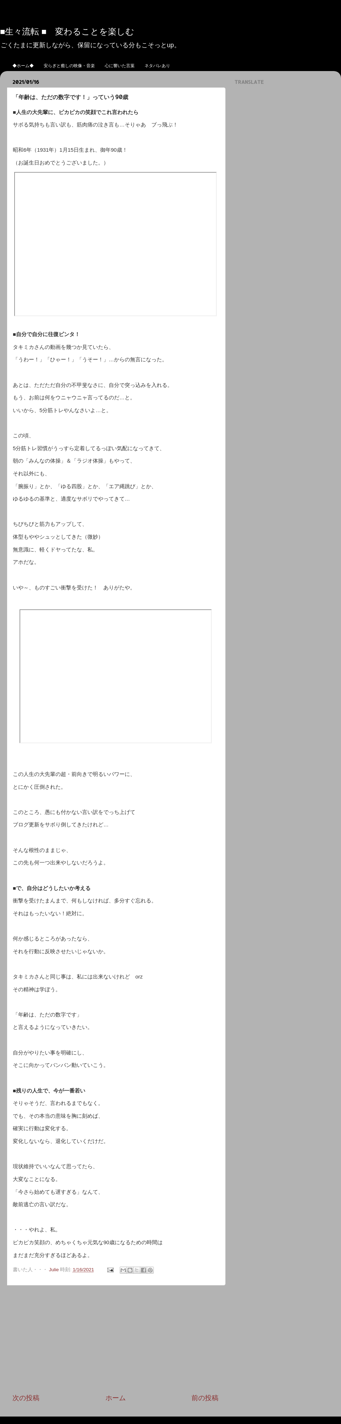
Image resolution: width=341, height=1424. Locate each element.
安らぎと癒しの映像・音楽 (69, 65)
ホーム (115, 1398)
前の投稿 (204, 1398)
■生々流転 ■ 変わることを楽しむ (67, 31)
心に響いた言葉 (120, 65)
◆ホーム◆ (23, 65)
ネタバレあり (157, 65)
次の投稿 (25, 1398)
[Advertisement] (115, 1339)
